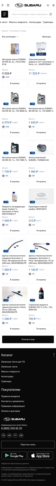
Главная (4, 31)
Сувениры (6, 381)
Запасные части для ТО (13, 22)
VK (9, 435)
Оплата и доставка (10, 411)
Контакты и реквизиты (12, 401)
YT (15, 435)
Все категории (10, 36)
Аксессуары (7, 376)
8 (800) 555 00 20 (11, 428)
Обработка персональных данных (15, 464)
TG (3, 435)
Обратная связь (28, 444)
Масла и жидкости (10, 371)
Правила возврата (10, 396)
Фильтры (48, 36)
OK (21, 435)
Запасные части (35, 22)
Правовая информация (13, 406)
